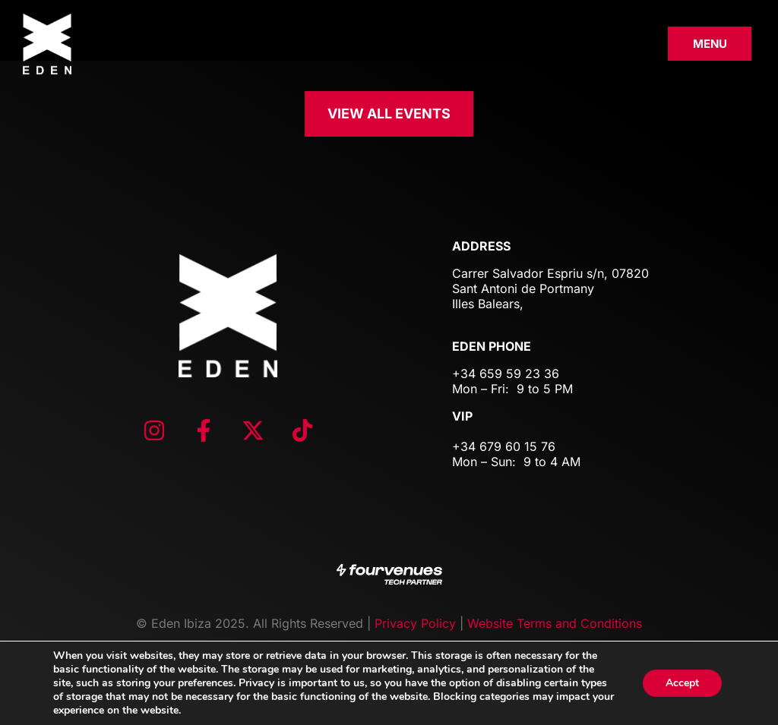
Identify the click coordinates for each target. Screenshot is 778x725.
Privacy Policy (415, 623)
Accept (682, 683)
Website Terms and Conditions (554, 623)
